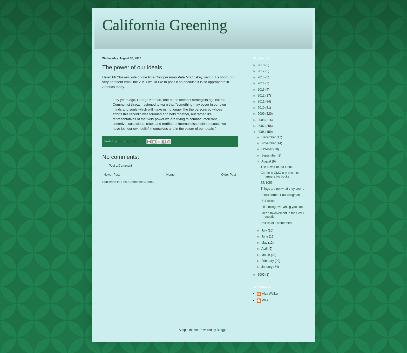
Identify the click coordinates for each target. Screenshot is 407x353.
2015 (262, 77)
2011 (262, 101)
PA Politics (268, 201)
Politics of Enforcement (277, 223)
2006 (262, 132)
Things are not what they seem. (282, 189)
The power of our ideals (277, 167)
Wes (265, 300)
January (267, 267)
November (269, 143)
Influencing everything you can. (282, 207)
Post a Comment (120, 165)
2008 (262, 120)
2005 (262, 274)
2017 (262, 71)
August (266, 161)
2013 (262, 89)
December (269, 137)
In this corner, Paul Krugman (280, 195)
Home (170, 175)
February (268, 261)
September (269, 155)
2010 (262, 108)
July (264, 230)
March (266, 255)
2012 (262, 95)
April (264, 248)
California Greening (164, 24)
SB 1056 (267, 183)
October (267, 149)
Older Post (228, 175)
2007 (262, 126)
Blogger (222, 330)
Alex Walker (270, 293)
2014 (262, 83)
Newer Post (112, 175)
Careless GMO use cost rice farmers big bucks (280, 174)
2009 (262, 114)
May (264, 243)
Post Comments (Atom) (137, 182)
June (265, 236)
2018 (262, 65)
